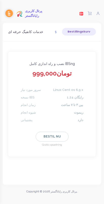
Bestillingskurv (79, 31)
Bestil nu (52, 136)
